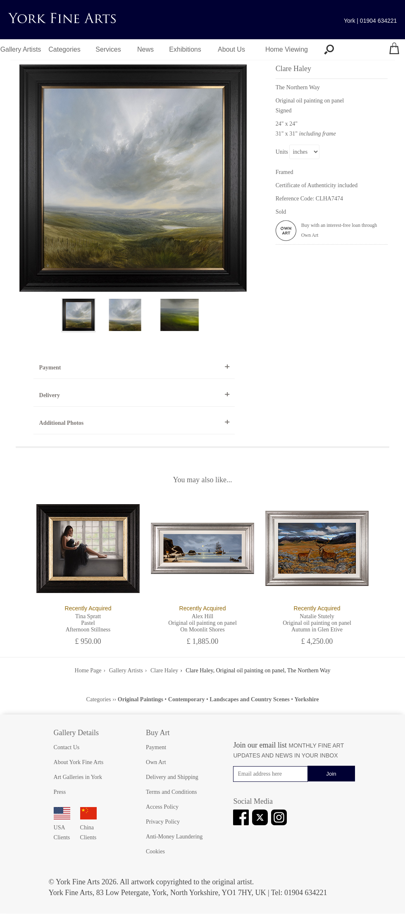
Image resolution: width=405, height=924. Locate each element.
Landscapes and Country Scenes (249, 699)
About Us (231, 49)
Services (108, 49)
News (145, 49)
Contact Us (67, 747)
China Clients (88, 827)
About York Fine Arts (79, 762)
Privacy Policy (163, 822)
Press (60, 792)
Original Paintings (140, 699)
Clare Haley (164, 670)
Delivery (49, 395)
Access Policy (162, 807)
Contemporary (186, 699)
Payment (50, 367)
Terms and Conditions (171, 792)
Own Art (156, 762)
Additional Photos (61, 423)
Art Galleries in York (78, 777)
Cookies (155, 851)
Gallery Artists (20, 49)
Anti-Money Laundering (174, 837)
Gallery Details (76, 733)
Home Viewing (286, 49)
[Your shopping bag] (394, 49)
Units (282, 152)
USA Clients (62, 827)
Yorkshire (307, 699)
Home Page (88, 670)
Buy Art (158, 733)
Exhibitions (185, 49)
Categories (64, 49)
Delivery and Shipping (172, 777)
